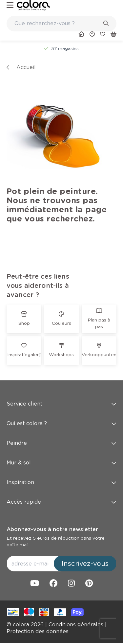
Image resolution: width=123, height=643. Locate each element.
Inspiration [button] (61, 482)
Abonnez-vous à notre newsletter (52, 529)
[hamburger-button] (10, 5)
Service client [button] (61, 404)
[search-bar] (57, 23)
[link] (33, 5)
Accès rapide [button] (61, 502)
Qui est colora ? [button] (61, 423)
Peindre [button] (61, 443)
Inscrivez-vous (85, 563)
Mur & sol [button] (61, 463)
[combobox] (61, 23)
